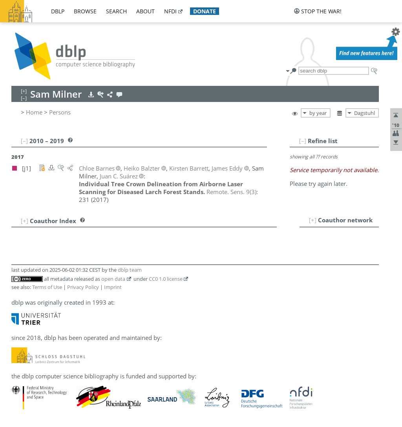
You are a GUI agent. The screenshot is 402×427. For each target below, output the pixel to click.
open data (113, 278)
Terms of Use (47, 287)
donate (204, 11)
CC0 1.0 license (166, 278)
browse (85, 11)
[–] (302, 141)
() (231, 192)
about (145, 11)
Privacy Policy (83, 287)
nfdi (170, 11)
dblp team (130, 269)
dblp (57, 11)
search (116, 11)
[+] (312, 220)
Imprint (113, 287)
